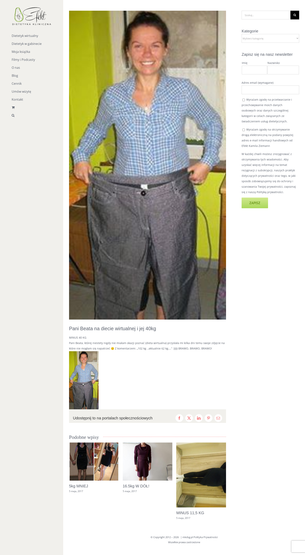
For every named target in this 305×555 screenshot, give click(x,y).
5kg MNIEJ (78, 486)
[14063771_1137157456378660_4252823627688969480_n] (147, 165)
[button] (31, 115)
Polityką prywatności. (270, 192)
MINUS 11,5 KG (190, 513)
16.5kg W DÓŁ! (136, 486)
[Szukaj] (294, 15)
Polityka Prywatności (206, 537)
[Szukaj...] (266, 15)
